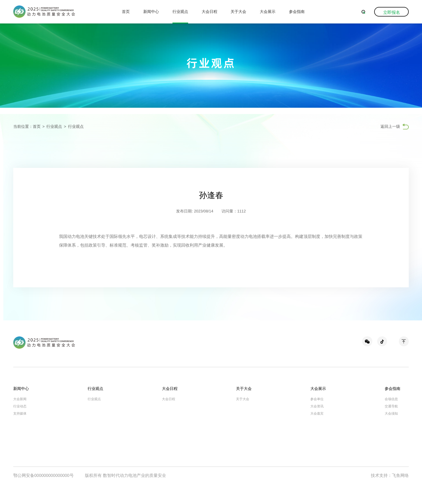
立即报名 (391, 12)
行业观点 (180, 11)
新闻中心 (151, 11)
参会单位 (317, 399)
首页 (126, 11)
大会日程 (209, 11)
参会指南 (297, 11)
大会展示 (267, 11)
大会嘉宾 (317, 413)
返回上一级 (390, 127)
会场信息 (391, 399)
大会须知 (391, 413)
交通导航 (391, 406)
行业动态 (19, 406)
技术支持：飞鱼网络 (390, 475)
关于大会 (238, 11)
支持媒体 (19, 413)
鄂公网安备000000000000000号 (43, 475)
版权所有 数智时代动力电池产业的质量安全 (125, 475)
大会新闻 (19, 399)
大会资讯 (317, 406)
